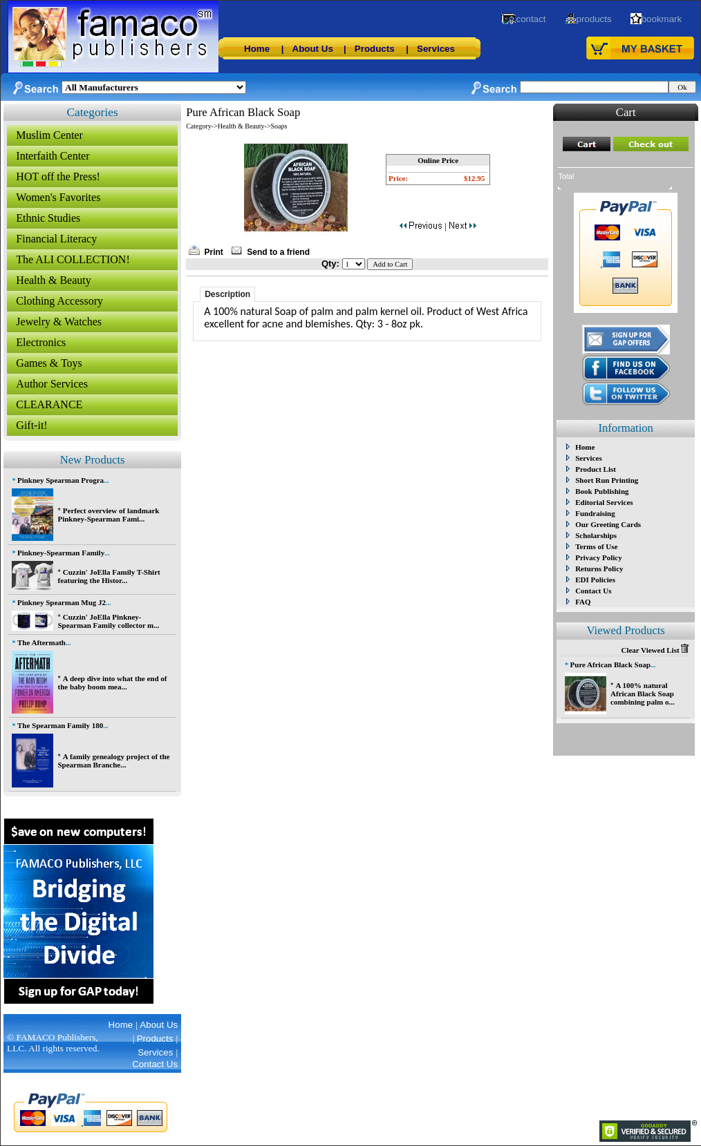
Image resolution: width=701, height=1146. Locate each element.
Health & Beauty (53, 280)
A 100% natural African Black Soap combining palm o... (642, 693)
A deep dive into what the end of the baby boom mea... (112, 682)
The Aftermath (41, 642)
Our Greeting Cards (608, 524)
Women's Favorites (58, 197)
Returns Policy (599, 568)
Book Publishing (601, 491)
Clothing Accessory (59, 301)
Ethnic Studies (48, 218)
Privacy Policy (598, 557)
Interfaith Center (52, 156)
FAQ (582, 602)
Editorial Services (604, 502)
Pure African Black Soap (610, 664)
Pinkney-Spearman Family (60, 552)
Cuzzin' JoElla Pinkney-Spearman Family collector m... (108, 621)
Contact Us (593, 590)
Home (257, 49)
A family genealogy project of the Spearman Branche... (113, 760)
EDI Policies (595, 579)
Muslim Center (49, 135)
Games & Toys (49, 363)
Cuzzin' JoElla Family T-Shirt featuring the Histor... (108, 576)
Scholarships (596, 535)
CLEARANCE (49, 404)
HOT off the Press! (58, 176)
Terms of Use (596, 546)
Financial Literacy (56, 239)
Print (214, 252)
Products (375, 49)
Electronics (41, 342)
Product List (595, 469)
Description (227, 294)
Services (436, 49)
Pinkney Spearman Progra (60, 480)
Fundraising (595, 513)
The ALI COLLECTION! (72, 259)
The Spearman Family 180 (60, 725)
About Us (312, 49)
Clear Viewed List (655, 650)
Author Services (52, 384)
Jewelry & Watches (59, 321)
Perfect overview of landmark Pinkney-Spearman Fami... (108, 514)
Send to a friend (278, 252)
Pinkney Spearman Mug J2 (61, 602)
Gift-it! (31, 425)
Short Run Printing (606, 480)
